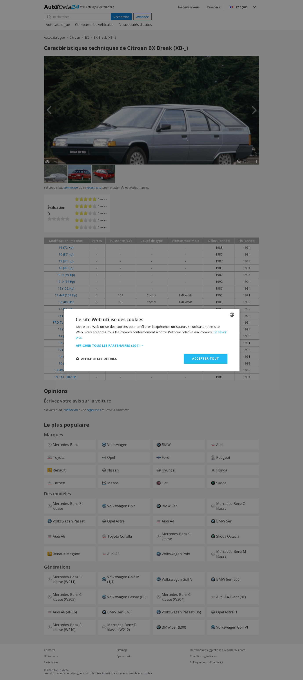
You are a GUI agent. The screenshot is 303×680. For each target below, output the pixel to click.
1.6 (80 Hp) (66, 302)
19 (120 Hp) (66, 329)
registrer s (94, 187)
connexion (71, 187)
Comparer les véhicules (94, 24)
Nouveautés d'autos (135, 24)
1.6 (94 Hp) (66, 343)
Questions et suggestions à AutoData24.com (217, 650)
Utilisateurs (51, 656)
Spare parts (124, 656)
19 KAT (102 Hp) (66, 377)
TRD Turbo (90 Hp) (66, 322)
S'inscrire (213, 7)
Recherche (121, 17)
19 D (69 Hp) (66, 275)
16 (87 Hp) (66, 254)
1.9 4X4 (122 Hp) (66, 370)
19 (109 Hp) (66, 350)
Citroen (75, 37)
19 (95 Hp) (66, 261)
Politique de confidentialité (206, 662)
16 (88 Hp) (66, 268)
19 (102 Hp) (66, 288)
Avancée (142, 17)
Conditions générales (203, 656)
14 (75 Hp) (66, 336)
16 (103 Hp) (66, 316)
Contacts (49, 650)
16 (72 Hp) (66, 247)
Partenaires (51, 662)
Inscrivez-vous (189, 7)
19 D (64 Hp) (66, 281)
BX (87, 37)
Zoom (247, 162)
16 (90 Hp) (66, 363)
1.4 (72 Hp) (66, 356)
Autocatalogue (58, 24)
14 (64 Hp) (66, 309)
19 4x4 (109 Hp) (66, 295)
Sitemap (122, 650)
